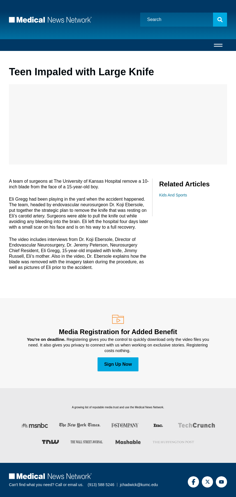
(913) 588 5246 (101, 484)
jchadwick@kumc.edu (139, 484)
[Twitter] (207, 481)
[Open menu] (218, 45)
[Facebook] (193, 481)
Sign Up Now (118, 364)
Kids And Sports (173, 195)
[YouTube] (221, 481)
